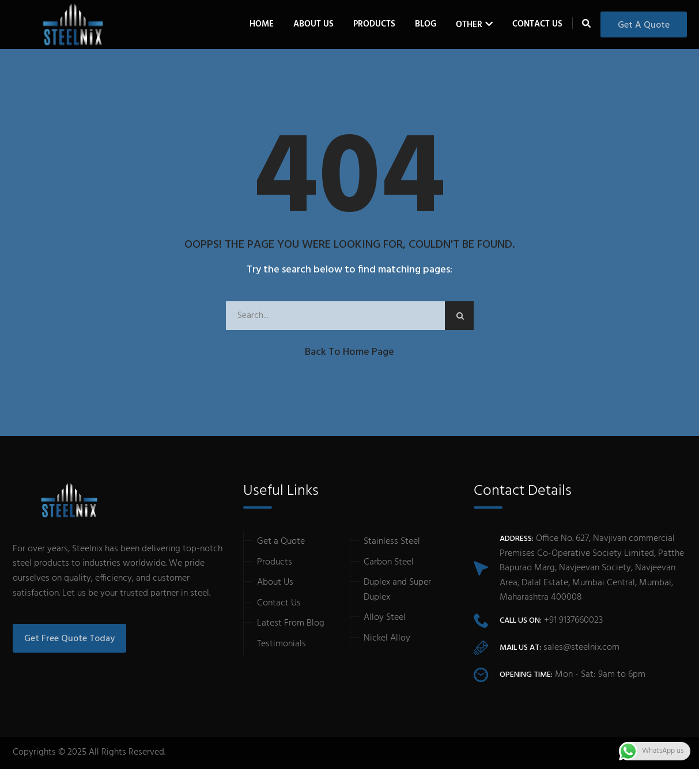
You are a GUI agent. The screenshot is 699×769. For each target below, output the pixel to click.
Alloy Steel (385, 617)
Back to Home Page (349, 352)
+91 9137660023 (573, 620)
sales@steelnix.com (581, 647)
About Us (313, 24)
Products (274, 562)
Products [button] (374, 24)
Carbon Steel (389, 562)
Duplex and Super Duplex (397, 590)
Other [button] (469, 25)
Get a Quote (644, 25)
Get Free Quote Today (69, 638)
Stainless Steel (392, 541)
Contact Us (537, 24)
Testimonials (281, 644)
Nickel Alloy (387, 638)
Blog (425, 24)
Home (262, 24)
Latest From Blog (290, 623)
